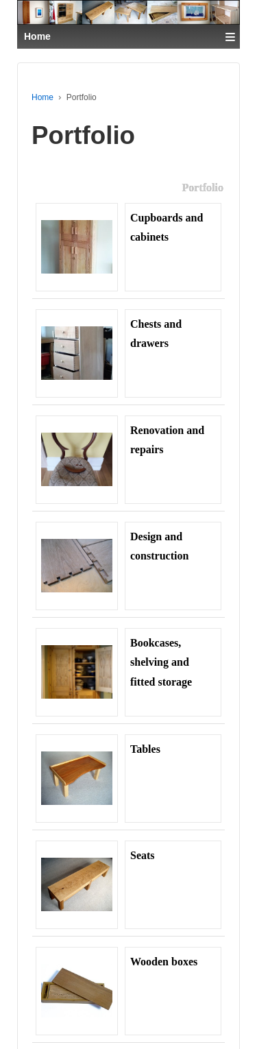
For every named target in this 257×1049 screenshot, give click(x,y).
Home (42, 97)
